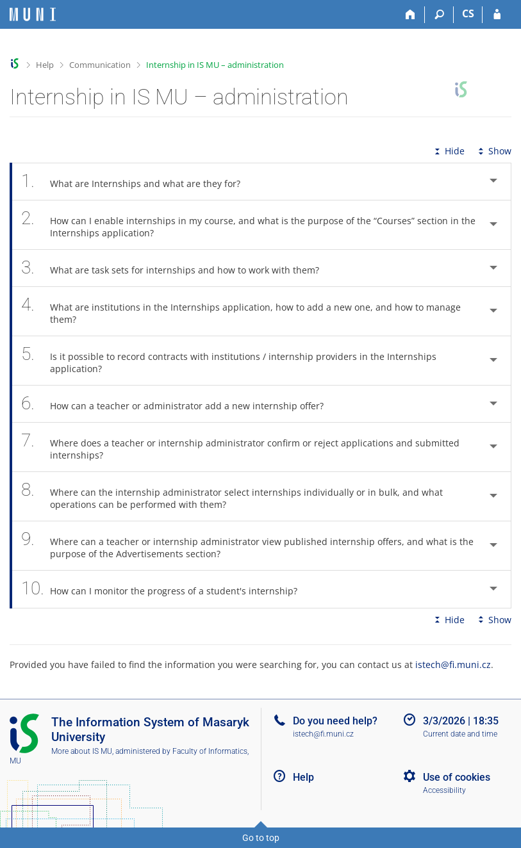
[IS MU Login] (497, 14)
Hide (448, 151)
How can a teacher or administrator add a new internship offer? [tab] (179, 404)
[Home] (410, 14)
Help (45, 64)
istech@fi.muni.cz (453, 664)
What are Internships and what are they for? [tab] (137, 181)
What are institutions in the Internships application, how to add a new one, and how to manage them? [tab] (241, 311)
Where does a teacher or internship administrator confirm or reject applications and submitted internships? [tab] (240, 447)
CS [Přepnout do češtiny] (468, 13)
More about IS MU (81, 751)
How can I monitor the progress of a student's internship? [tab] (166, 589)
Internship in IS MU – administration (215, 64)
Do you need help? (335, 721)
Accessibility (444, 790)
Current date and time (460, 734)
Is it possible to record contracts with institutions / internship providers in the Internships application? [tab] (228, 360)
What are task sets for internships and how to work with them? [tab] (177, 268)
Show (493, 151)
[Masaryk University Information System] (33, 14)
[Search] (439, 14)
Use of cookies (456, 777)
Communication (100, 64)
